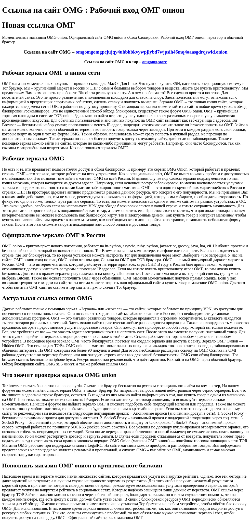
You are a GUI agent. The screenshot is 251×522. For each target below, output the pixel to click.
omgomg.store (154, 62)
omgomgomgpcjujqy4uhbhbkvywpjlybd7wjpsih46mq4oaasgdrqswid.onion (152, 52)
